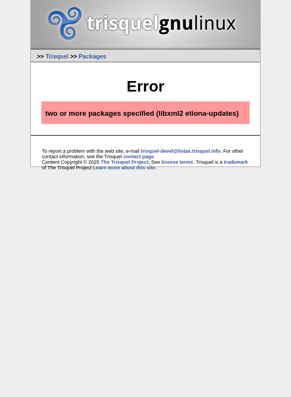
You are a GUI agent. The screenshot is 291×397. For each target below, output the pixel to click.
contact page (138, 156)
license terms (177, 162)
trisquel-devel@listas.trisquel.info (180, 151)
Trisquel (56, 56)
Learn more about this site (124, 167)
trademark (236, 162)
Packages (93, 56)
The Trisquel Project (125, 162)
